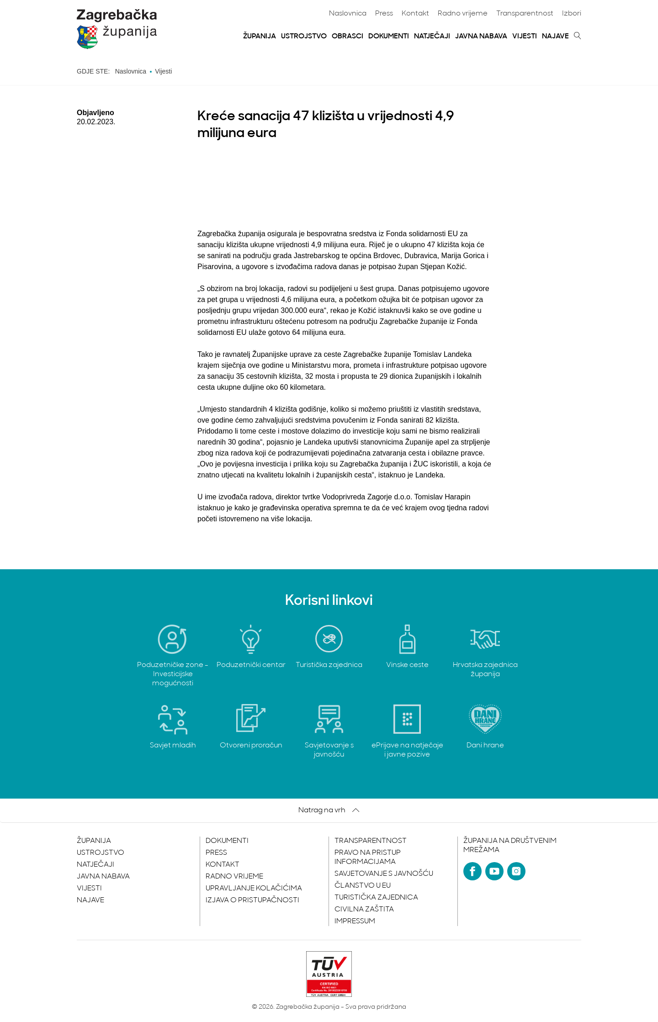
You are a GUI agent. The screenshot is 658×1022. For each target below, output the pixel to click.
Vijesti (524, 36)
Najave (555, 36)
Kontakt (415, 13)
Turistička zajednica (376, 897)
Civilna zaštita (364, 909)
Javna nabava (481, 36)
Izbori (571, 13)
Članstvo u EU (362, 886)
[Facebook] (472, 871)
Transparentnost (524, 13)
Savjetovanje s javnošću (383, 874)
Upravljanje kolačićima (254, 888)
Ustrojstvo (304, 36)
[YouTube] (494, 871)
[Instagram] (516, 871)
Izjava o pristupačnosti (252, 900)
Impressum (354, 921)
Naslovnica (347, 13)
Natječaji (432, 36)
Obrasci (347, 36)
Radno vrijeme (463, 13)
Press (384, 13)
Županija (259, 36)
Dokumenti (388, 36)
